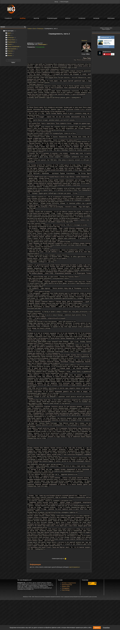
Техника (9, 53)
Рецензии (9, 51)
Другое (9, 33)
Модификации (11, 42)
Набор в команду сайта (106, 28)
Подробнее (106, 627)
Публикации (52, 18)
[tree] (13, 43)
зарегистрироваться (74, 567)
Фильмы (9, 55)
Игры (9, 35)
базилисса (84, 40)
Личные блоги (11, 40)
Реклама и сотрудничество (69, 583)
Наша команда (66, 590)
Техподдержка (65, 588)
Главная (8, 18)
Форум (36, 18)
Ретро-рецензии (11, 49)
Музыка (9, 44)
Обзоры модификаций (13, 46)
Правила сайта (66, 586)
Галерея (82, 18)
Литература (10, 37)
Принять (97, 627)
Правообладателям (67, 584)
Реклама (111, 18)
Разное (96, 18)
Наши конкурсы (106, 29)
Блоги (67, 18)
